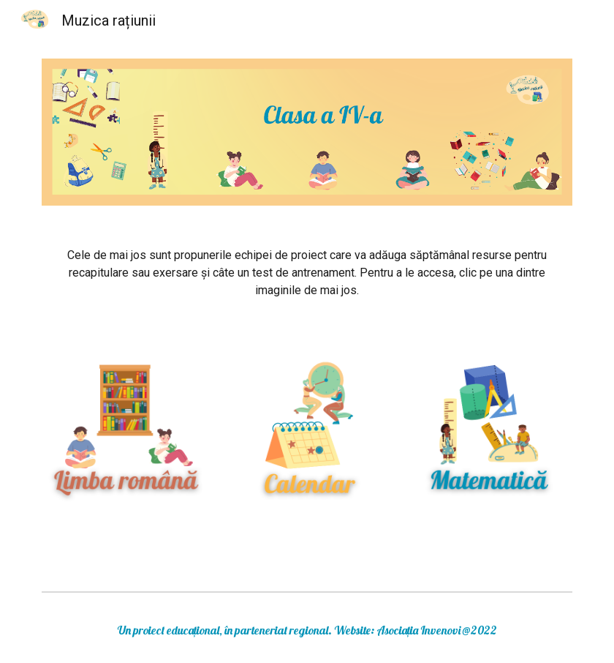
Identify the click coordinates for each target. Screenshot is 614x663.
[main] (307, 273)
